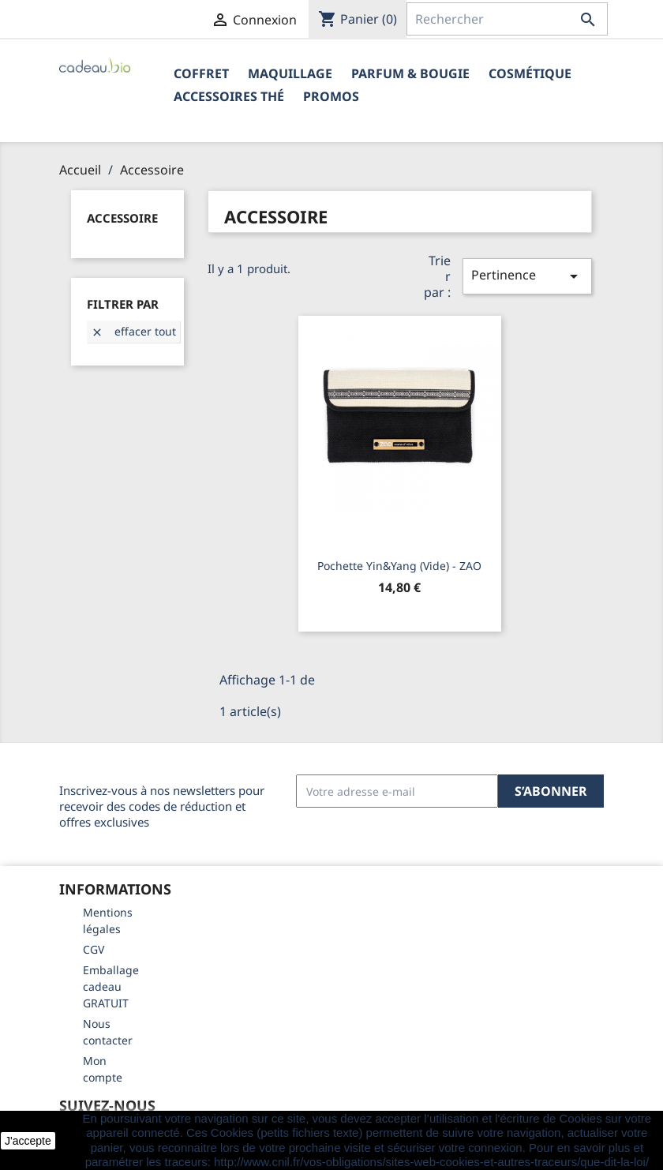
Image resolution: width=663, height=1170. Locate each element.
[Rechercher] (507, 19)
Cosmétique (530, 73)
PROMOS (331, 96)
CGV (93, 949)
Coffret (201, 73)
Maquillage (290, 73)
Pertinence (527, 276)
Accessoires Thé (229, 96)
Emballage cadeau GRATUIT (111, 986)
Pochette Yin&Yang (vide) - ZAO (399, 565)
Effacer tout (133, 331)
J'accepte (28, 1140)
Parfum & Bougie (410, 73)
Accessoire (122, 218)
